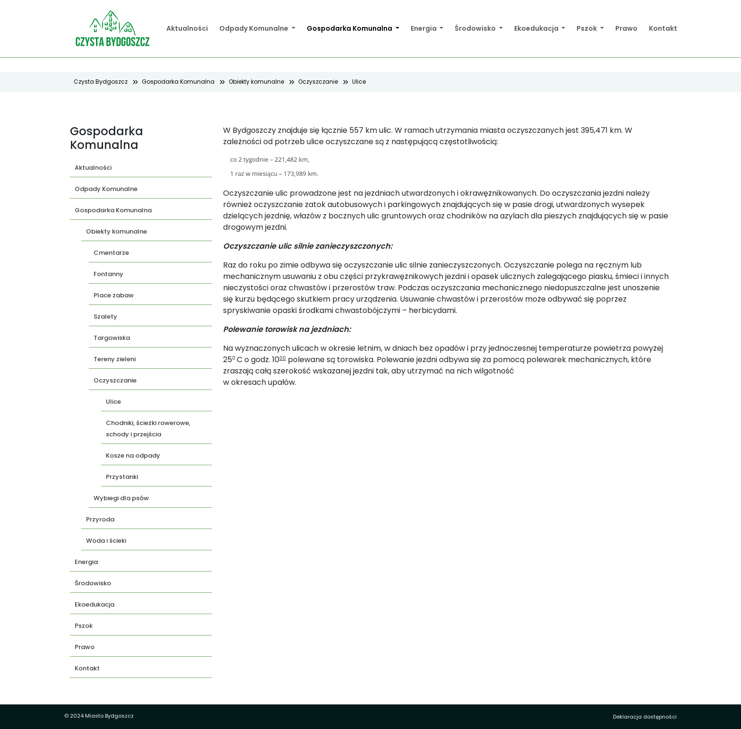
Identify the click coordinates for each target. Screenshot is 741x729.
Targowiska (112, 337)
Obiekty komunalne (256, 82)
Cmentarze (111, 252)
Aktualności (187, 28)
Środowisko (476, 28)
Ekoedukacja (537, 28)
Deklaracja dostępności (645, 716)
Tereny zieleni (115, 359)
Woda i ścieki (106, 540)
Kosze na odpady (133, 455)
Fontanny (108, 273)
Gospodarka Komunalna (350, 28)
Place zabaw (114, 295)
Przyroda (100, 519)
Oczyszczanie (318, 82)
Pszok (587, 28)
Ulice (359, 82)
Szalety (105, 316)
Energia (424, 28)
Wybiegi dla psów (121, 498)
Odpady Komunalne (254, 28)
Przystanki (122, 476)
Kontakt (663, 28)
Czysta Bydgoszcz (101, 82)
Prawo (626, 28)
